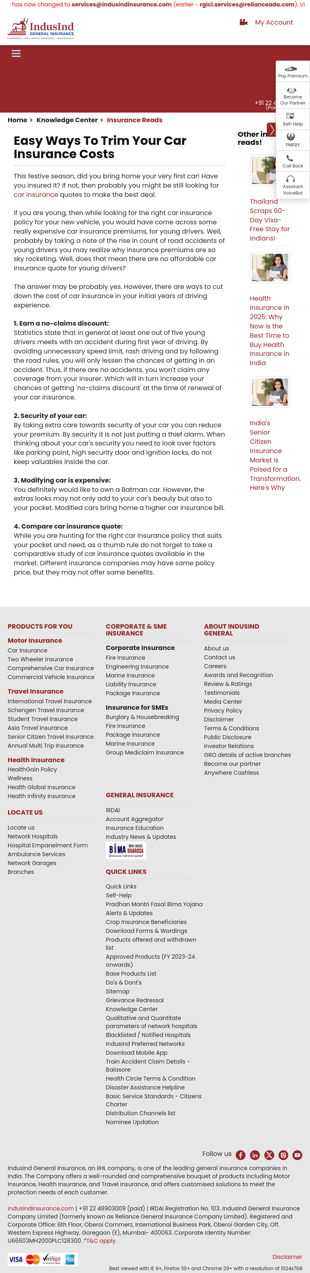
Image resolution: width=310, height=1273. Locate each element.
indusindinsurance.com (41, 1208)
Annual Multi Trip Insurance (46, 746)
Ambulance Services (36, 854)
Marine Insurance (130, 675)
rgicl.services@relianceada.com (256, 4)
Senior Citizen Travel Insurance (51, 737)
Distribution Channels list (141, 1113)
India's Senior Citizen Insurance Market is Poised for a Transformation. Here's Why (275, 455)
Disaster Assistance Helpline (145, 1087)
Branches (21, 872)
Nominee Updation (132, 1122)
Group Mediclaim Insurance (145, 752)
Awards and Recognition (238, 675)
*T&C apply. (100, 1241)
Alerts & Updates (129, 913)
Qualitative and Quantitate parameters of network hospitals (151, 1022)
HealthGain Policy (32, 769)
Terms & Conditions (231, 728)
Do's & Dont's (124, 982)
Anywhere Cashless (231, 773)
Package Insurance (133, 693)
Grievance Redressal (135, 1000)
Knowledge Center (66, 120)
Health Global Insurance (42, 787)
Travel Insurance (35, 691)
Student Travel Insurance (43, 719)
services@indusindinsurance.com (131, 4)
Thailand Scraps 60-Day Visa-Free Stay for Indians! (270, 220)
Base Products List (131, 974)
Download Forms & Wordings (146, 931)
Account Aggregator (134, 819)
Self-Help (293, 124)
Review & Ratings (228, 684)
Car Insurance (28, 650)
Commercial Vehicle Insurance (51, 677)
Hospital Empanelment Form (48, 845)
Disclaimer (219, 719)
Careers (215, 666)
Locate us (21, 828)
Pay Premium (293, 76)
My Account (274, 22)
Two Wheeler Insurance (40, 659)
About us (216, 648)
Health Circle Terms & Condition (150, 1078)
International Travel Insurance (50, 701)
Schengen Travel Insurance (46, 710)
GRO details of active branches (247, 755)
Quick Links (121, 886)
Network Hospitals (33, 836)
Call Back (293, 166)
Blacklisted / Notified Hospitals (148, 1035)
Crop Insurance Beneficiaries (146, 922)
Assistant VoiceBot (293, 189)
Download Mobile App (137, 1053)
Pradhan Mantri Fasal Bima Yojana (154, 904)
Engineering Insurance (137, 667)
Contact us (219, 657)
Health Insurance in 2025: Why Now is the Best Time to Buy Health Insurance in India (269, 331)
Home (17, 120)
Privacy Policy (223, 711)
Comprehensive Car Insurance (51, 668)
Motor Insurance (35, 640)
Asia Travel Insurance (38, 728)
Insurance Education (134, 828)
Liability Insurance (131, 684)
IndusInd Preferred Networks (145, 1044)
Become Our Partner (293, 100)
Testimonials (222, 693)
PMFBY (293, 145)
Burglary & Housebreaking (142, 717)
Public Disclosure (227, 737)
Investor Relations (229, 746)
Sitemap (118, 991)
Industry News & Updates (141, 837)
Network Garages (32, 863)
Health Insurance (36, 760)
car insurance (36, 194)
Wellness (20, 778)
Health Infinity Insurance (42, 796)
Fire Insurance (125, 658)
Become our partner (232, 764)
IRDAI (113, 810)
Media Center (223, 702)
